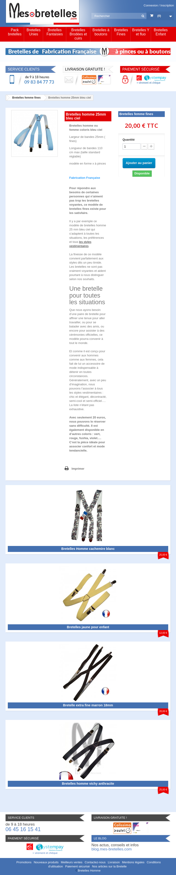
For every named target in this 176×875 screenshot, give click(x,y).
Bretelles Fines (121, 32)
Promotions (23, 862)
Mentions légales (133, 862)
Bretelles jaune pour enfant (88, 627)
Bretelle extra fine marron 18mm (88, 705)
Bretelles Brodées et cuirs (78, 34)
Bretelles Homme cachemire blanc (88, 549)
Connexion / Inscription (159, 5)
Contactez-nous (95, 862)
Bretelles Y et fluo (140, 32)
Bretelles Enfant (161, 32)
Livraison (114, 862)
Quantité (129, 139)
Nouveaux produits (46, 862)
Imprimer (78, 468)
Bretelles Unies (34, 32)
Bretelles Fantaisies (55, 32)
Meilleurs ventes (71, 862)
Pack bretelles (15, 32)
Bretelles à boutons (100, 32)
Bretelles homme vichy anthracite (88, 783)
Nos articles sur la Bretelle (109, 866)
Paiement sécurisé (77, 866)
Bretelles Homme (89, 870)
